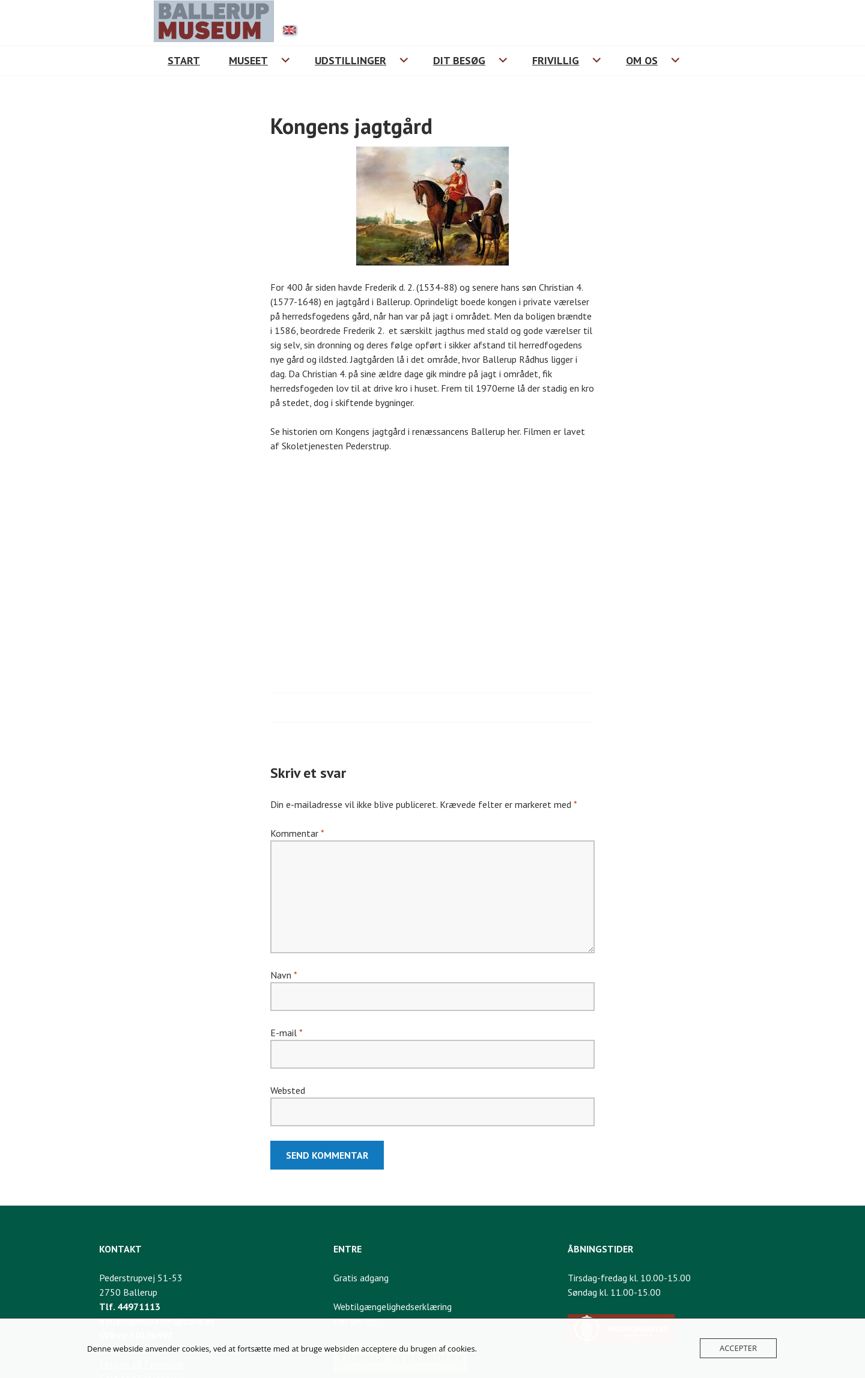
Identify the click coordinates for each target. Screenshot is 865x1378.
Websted (287, 1090)
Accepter (738, 1348)
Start (184, 60)
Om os (642, 60)
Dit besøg (459, 60)
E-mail (286, 1033)
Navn (283, 975)
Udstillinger (350, 60)
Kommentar (297, 833)
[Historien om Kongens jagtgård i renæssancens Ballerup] (432, 562)
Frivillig (555, 60)
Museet (248, 60)
